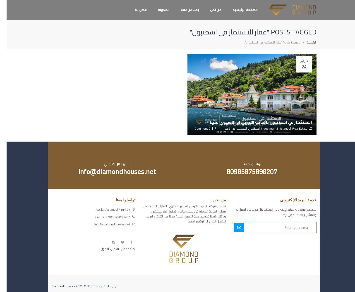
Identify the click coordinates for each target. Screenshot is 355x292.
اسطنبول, (246, 128)
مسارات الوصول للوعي (295, 249)
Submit (232, 227)
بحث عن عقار (183, 10)
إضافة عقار (121, 249)
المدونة (157, 10)
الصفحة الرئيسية (238, 10)
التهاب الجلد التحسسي (296, 257)
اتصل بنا (134, 10)
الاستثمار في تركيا (229, 128)
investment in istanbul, (270, 128)
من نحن (209, 10)
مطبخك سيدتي (300, 265)
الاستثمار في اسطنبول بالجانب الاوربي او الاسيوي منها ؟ (252, 122)
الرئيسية (305, 42)
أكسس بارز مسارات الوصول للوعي (288, 241)
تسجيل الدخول (103, 249)
